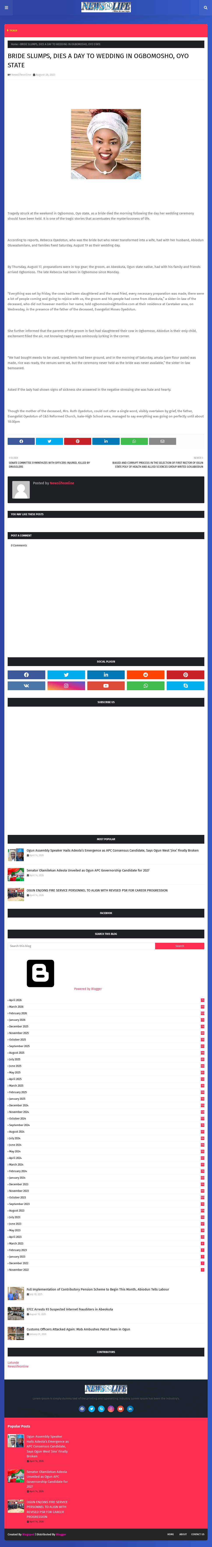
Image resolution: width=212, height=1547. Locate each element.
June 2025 (106, 1066)
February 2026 (106, 1013)
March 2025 (106, 1085)
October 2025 (106, 1039)
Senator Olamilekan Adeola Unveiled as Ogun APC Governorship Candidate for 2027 (88, 870)
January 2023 (106, 1256)
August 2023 (106, 1210)
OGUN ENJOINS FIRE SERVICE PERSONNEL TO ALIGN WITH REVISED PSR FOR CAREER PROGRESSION (97, 890)
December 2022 (106, 1263)
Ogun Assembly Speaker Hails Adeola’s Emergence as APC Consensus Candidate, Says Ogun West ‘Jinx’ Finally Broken (113, 850)
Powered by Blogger (55, 989)
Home (14, 44)
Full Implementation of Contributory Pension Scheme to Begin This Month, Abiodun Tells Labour (98, 1289)
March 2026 (106, 1006)
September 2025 (106, 1046)
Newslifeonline (21, 74)
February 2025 (106, 1092)
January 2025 (106, 1098)
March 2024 (106, 1164)
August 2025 (106, 1052)
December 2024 (106, 1105)
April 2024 (106, 1158)
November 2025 (106, 1033)
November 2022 (106, 1269)
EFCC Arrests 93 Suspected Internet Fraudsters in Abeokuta (70, 1309)
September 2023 (106, 1204)
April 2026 (106, 1000)
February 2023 (106, 1250)
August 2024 (106, 1131)
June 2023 (106, 1223)
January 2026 (106, 1019)
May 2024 (106, 1151)
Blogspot (28, 1534)
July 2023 (106, 1217)
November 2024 (106, 1112)
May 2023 (106, 1230)
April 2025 (106, 1079)
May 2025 (106, 1072)
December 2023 (106, 1184)
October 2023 (106, 1197)
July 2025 (106, 1059)
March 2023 (106, 1243)
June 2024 (106, 1144)
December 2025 (106, 1026)
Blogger (61, 1534)
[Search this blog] (81, 946)
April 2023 (106, 1237)
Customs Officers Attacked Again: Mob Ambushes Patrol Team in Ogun (78, 1329)
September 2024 (106, 1125)
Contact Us (197, 1534)
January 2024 (106, 1177)
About (183, 1534)
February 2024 (106, 1171)
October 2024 (106, 1118)
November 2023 (106, 1190)
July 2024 (106, 1138)
